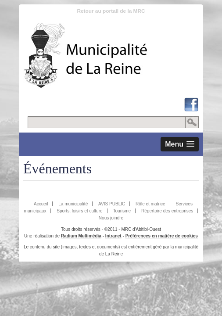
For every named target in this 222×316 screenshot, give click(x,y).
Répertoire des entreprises (167, 210)
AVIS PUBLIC (111, 203)
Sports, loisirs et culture (79, 210)
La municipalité (73, 203)
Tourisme (122, 210)
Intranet (113, 235)
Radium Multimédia (81, 235)
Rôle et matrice (150, 203)
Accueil (41, 203)
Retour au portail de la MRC (111, 11)
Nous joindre (111, 217)
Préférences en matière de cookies (161, 235)
